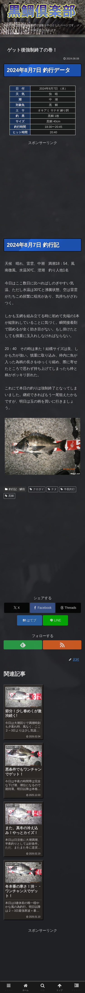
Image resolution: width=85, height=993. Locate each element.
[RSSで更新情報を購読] (62, 644)
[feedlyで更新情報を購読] (23, 644)
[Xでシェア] (16, 608)
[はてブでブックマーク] (29, 620)
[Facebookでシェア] (42, 608)
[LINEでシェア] (55, 620)
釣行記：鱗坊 (15, 489)
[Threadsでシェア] (68, 608)
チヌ (52, 489)
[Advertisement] (42, 189)
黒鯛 (9, 495)
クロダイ (37, 489)
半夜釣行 (68, 489)
